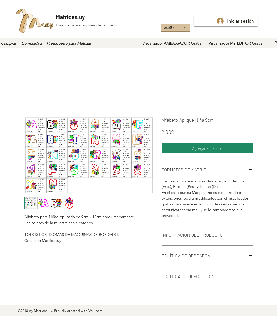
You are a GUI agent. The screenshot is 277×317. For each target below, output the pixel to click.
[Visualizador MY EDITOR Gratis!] (236, 43)
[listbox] (175, 28)
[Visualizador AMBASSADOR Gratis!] (172, 43)
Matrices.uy (70, 17)
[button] (175, 28)
